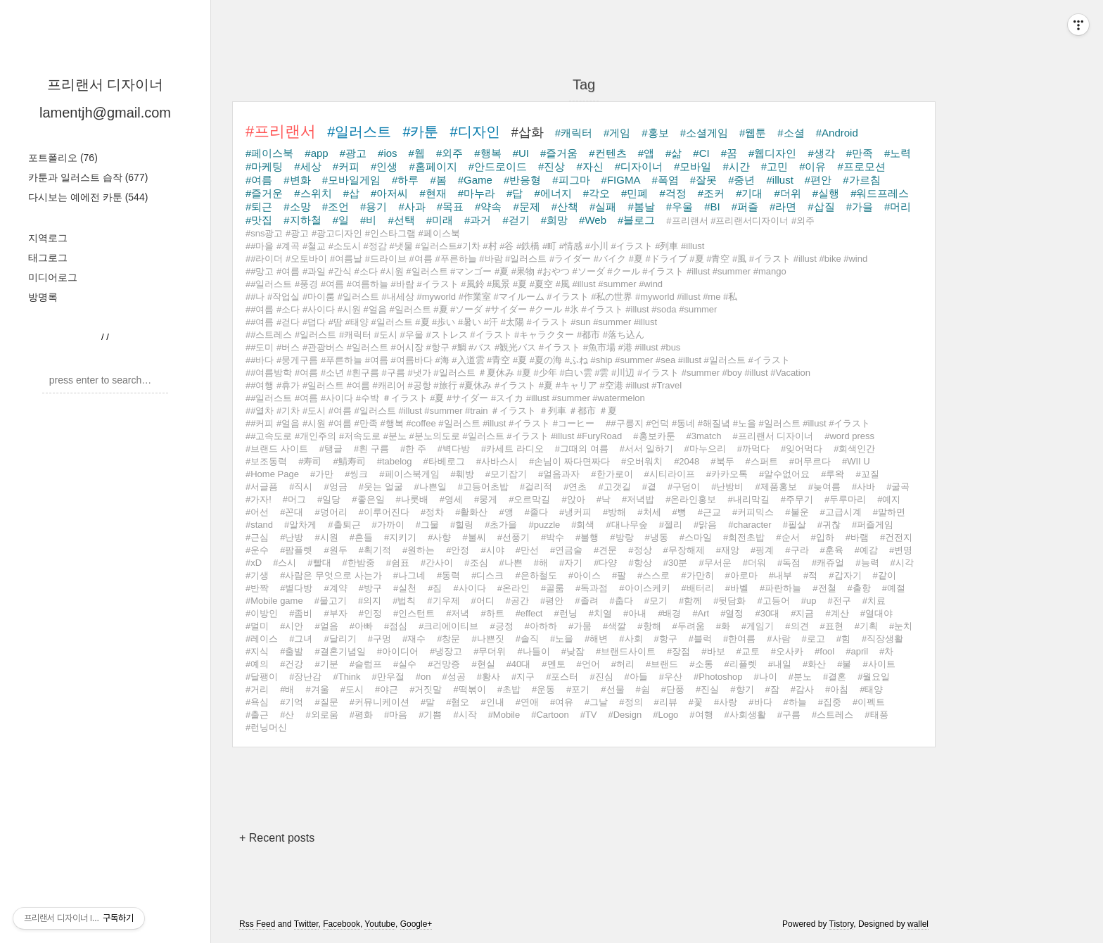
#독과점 (591, 588)
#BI (712, 207)
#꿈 (729, 153)
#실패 (602, 207)
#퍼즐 (745, 207)
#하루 (405, 180)
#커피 (346, 166)
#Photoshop (718, 676)
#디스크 (487, 575)
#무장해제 (684, 550)
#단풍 (672, 689)
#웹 (417, 153)
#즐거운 (264, 193)
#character (749, 524)
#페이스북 (269, 153)
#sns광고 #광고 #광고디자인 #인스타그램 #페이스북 (353, 233)
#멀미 (257, 626)
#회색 (582, 524)
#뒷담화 (729, 600)
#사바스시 (497, 461)
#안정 (457, 550)
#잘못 (703, 180)
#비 (368, 220)
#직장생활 (882, 638)
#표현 (831, 626)
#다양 (605, 562)
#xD (254, 562)
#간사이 (437, 562)
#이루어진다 (384, 512)
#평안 (551, 600)
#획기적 (375, 550)
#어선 (257, 512)
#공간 (517, 600)
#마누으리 (705, 448)
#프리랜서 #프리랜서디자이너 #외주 (740, 220)
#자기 (570, 562)
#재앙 (727, 550)
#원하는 (418, 550)
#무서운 (715, 562)
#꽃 (696, 702)
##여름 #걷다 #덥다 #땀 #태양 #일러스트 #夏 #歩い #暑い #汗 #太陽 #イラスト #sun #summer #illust (451, 322)
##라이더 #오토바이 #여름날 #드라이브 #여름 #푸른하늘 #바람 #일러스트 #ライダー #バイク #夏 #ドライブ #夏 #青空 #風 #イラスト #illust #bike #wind (556, 258)
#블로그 (636, 220)
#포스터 (562, 676)
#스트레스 (832, 714)
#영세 (451, 499)
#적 (810, 575)
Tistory (841, 924)
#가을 (859, 207)
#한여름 (739, 638)
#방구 (370, 588)
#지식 (257, 651)
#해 (541, 562)
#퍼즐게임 (872, 524)
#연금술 (566, 550)
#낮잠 (573, 651)
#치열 (600, 613)
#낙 (604, 499)
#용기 (373, 207)
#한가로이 (611, 474)
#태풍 (876, 714)
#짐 (435, 588)
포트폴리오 (63, 157)
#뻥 (679, 512)
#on (423, 676)
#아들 (636, 676)
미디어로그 (52, 277)
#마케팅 (264, 166)
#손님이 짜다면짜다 (569, 461)
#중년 (741, 180)
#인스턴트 (414, 613)
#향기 (741, 689)
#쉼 (643, 689)
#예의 (257, 664)
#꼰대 (291, 512)
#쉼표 (397, 562)
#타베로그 (444, 461)
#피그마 (570, 180)
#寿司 (309, 461)
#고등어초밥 (483, 486)
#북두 (722, 461)
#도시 (352, 689)
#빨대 (319, 562)
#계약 (335, 588)
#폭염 (664, 180)
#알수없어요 (784, 474)
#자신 (589, 166)
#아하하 (541, 626)
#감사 (802, 689)
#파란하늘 (780, 588)
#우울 (679, 207)
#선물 (612, 689)
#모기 (656, 600)
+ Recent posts (276, 838)
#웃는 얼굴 (381, 486)
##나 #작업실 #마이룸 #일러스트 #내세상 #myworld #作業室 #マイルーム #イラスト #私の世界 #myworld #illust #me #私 (491, 296)
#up (809, 600)
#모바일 (692, 166)
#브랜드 (662, 664)
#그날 (596, 702)
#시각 (902, 562)
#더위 (787, 193)
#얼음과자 (559, 474)
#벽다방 (454, 448)
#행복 (487, 153)
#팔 (619, 575)
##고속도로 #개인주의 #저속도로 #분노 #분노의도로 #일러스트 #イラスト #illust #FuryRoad (434, 436)
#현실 (483, 664)
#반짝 (257, 588)
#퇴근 (259, 207)
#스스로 (653, 575)
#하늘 (795, 702)
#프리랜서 (281, 131)
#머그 (294, 499)
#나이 (765, 676)
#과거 (477, 220)
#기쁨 (430, 714)
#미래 (439, 220)
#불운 (796, 512)
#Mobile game (274, 600)
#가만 (321, 474)
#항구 (665, 638)
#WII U (856, 461)
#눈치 (900, 626)
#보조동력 (266, 461)
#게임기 (757, 626)
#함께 (690, 600)
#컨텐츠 (607, 153)
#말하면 (889, 512)
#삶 (673, 153)
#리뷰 (665, 702)
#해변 (596, 638)
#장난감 (305, 676)
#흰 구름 (371, 448)
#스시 (284, 562)
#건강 (291, 664)
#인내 (492, 702)
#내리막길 (748, 499)
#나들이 (533, 651)
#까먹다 (753, 448)
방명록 (43, 297)
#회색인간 (854, 448)
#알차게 (300, 524)
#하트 (492, 613)
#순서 (787, 537)
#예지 (888, 499)
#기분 (326, 664)
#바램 (857, 537)
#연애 (527, 702)
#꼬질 (867, 474)
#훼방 (462, 474)
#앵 (506, 512)
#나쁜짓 (487, 638)
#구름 (789, 714)
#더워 (754, 562)
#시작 (464, 714)
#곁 (649, 486)
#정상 (639, 550)
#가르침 (861, 180)
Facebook (341, 924)
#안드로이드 (497, 166)
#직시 (300, 486)
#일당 (328, 499)
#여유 (561, 702)
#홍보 (655, 133)
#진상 (551, 166)
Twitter (306, 924)
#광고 (353, 153)
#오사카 (787, 651)
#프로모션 (861, 166)
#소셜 (790, 133)
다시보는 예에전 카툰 (88, 197)
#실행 (825, 193)
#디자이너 (639, 166)
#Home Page (272, 474)
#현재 (432, 193)
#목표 (450, 207)
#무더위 (489, 651)
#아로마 (741, 575)
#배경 (669, 613)
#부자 (335, 613)
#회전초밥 (744, 537)
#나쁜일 (430, 486)
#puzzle (544, 524)
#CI (701, 153)
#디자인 (475, 131)
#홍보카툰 (654, 436)
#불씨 (473, 537)
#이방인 (262, 613)
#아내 (634, 613)
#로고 (813, 638)
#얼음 (326, 626)
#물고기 (330, 600)
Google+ (416, 924)
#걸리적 (536, 486)
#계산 (836, 613)
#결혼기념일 (339, 651)
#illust (779, 180)
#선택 (401, 220)
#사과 (411, 207)
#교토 (748, 651)
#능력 (867, 562)
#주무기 (797, 499)
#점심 (395, 626)
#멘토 (553, 664)
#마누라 (476, 193)
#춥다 (621, 600)
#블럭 (700, 638)
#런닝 (565, 613)
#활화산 (471, 512)
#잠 (772, 689)
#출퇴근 (344, 524)
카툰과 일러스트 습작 (88, 177)
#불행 (587, 537)
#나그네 (409, 575)
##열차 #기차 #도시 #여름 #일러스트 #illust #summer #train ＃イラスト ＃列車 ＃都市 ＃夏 (431, 410)
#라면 (783, 207)
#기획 (866, 626)
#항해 (649, 626)
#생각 (821, 153)
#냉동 (656, 537)
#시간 (735, 166)
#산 (287, 714)
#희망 (554, 220)
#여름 (259, 180)
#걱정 (672, 193)
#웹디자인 (772, 153)
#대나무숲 (627, 524)
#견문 (605, 550)
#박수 (552, 537)
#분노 (800, 676)
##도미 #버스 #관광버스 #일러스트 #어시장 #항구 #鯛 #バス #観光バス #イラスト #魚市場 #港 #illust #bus (463, 347)
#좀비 (300, 613)
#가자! (259, 499)
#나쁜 (511, 562)
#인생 (384, 166)
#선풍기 (513, 537)
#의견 (796, 626)
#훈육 (831, 550)
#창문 (448, 638)
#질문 (326, 702)
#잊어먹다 (801, 448)
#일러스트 (359, 131)
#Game (475, 180)
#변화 (296, 180)
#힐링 (461, 524)
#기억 (291, 702)
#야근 (386, 689)
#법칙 (404, 600)
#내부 (780, 575)
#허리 (623, 664)
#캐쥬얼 (828, 562)
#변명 (900, 550)
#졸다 (536, 512)
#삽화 (527, 132)
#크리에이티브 (448, 626)
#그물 (427, 524)
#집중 (829, 702)
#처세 (649, 512)
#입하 (822, 537)
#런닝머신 (266, 727)
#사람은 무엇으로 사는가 (330, 575)
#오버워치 (642, 461)
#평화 (361, 714)
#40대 (518, 664)
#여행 (701, 714)
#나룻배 (412, 499)
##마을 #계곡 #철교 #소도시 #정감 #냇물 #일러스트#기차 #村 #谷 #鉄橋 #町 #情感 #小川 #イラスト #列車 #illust (475, 246)
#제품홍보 (775, 486)
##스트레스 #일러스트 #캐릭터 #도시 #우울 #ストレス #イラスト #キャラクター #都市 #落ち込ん (445, 334)
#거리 (257, 689)
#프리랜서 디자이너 (772, 436)
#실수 (404, 664)
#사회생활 (745, 714)
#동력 (448, 575)
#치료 (874, 600)
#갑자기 (845, 575)
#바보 (713, 651)
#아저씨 (389, 193)
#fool (824, 651)
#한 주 (413, 448)
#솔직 (527, 638)
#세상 (307, 166)
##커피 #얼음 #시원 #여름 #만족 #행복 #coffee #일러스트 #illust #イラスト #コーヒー (420, 423)
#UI (521, 153)
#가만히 (697, 575)
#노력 (897, 153)
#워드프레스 (879, 193)
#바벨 (736, 588)
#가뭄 (580, 626)
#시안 (291, 626)
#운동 (543, 689)
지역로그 (48, 237)
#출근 (257, 714)
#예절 (893, 588)
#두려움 (688, 626)
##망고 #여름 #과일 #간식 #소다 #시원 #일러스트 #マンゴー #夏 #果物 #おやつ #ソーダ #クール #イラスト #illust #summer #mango (516, 271)
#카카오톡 (727, 474)
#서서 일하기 (646, 448)
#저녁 (457, 613)
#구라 (796, 550)
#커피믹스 (753, 512)
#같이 (884, 575)
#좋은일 (368, 499)
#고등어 (773, 600)
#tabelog (394, 461)
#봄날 (640, 207)
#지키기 (400, 537)
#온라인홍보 (690, 499)
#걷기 (515, 220)
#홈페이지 (433, 166)
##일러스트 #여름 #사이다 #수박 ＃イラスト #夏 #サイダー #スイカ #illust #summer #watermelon (445, 398)
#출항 (859, 588)
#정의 (630, 702)
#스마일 (696, 537)
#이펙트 (869, 702)
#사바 (863, 486)
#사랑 (725, 702)
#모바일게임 (351, 180)
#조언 (335, 207)
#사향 (439, 537)
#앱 (646, 153)
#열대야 (876, 613)
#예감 (866, 550)
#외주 (449, 153)
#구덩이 (684, 486)
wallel (918, 924)
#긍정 (501, 626)
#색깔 (614, 626)
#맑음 (705, 524)
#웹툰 (752, 133)
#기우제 (443, 600)
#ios (387, 153)
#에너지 (552, 193)
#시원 (326, 537)
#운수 (257, 550)
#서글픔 (262, 486)
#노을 (561, 638)
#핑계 (762, 550)
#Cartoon (549, 714)
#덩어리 (330, 512)
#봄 (438, 180)
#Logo (665, 714)
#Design (625, 714)
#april (857, 651)
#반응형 (522, 180)
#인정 (370, 613)
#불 (844, 664)
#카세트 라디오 (512, 448)
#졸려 (586, 600)
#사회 (630, 638)
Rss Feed (257, 924)
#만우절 (388, 676)
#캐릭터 (573, 133)
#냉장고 (446, 651)
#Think (346, 676)
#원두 (335, 550)
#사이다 (469, 588)
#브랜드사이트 (626, 651)
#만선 (527, 550)
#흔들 (361, 537)
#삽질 (821, 207)
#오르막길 (529, 499)
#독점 (789, 562)
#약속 (488, 207)
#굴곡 (898, 486)
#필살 (794, 524)
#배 (287, 689)
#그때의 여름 (581, 448)
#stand (259, 524)
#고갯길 (614, 486)
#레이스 (262, 638)
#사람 (778, 638)
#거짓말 (425, 689)
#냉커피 (575, 512)
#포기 (577, 689)
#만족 (859, 153)
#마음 (395, 714)
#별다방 (296, 588)
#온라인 (513, 588)
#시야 (492, 550)
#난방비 (727, 486)
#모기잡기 (506, 474)
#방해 (614, 512)
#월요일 (873, 676)
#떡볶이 (469, 689)
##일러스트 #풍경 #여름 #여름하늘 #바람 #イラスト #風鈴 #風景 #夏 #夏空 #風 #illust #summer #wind (454, 284)
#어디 (483, 600)
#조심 (475, 562)
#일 (341, 220)
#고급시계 (841, 512)
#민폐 (634, 193)
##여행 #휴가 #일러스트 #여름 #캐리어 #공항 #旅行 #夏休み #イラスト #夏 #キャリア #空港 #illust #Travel (464, 385)
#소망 (296, 207)
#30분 (675, 562)
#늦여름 (824, 486)
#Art (700, 613)
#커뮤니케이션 (379, 702)
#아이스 (584, 575)
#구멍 (379, 638)
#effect (529, 613)
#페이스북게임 (409, 474)
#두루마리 (845, 499)
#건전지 (896, 537)
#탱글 (331, 448)
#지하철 (302, 220)
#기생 (257, 575)
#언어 (588, 664)
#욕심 (257, 702)
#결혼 (834, 676)
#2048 (686, 461)
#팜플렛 (296, 550)
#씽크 (356, 474)
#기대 (749, 193)
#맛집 (259, 220)
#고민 (774, 166)
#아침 (836, 689)
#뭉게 (485, 499)
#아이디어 (398, 651)
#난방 (291, 537)
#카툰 (420, 131)
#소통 (701, 664)
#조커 (711, 193)
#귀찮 (829, 524)
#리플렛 (741, 664)
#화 (723, 626)
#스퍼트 (762, 461)
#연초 (575, 486)
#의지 (369, 600)
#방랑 (621, 537)
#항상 (639, 562)
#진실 (707, 689)
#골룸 (552, 588)
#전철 (824, 588)
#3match (704, 436)
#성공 (453, 676)
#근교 (709, 512)
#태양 (871, 689)
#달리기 (340, 638)
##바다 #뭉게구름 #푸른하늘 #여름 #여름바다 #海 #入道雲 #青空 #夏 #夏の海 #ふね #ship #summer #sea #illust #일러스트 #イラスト (518, 360)
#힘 (843, 638)
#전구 (838, 600)
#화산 (814, 664)
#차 (886, 651)
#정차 (432, 512)
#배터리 (698, 588)
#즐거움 (559, 153)
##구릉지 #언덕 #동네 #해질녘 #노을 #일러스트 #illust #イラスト (738, 423)
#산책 (565, 207)
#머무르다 (810, 461)
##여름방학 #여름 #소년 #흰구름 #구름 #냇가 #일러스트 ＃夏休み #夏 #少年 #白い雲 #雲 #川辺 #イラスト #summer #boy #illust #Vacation (528, 372)
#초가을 (501, 524)
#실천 (404, 588)
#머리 (897, 207)
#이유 (812, 166)
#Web (592, 220)
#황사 (488, 676)
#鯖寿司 (349, 461)
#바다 (760, 702)
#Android (837, 133)
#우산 (670, 676)
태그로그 (48, 257)
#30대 (767, 613)
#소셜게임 (704, 133)
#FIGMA (621, 180)
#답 (514, 193)
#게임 (617, 133)
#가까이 (388, 524)
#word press (849, 436)
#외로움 (321, 714)
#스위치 (312, 193)
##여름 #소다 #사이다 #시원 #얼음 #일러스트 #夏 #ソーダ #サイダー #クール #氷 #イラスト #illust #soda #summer (481, 309)
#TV (588, 714)
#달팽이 (262, 676)
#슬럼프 (366, 664)
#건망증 (444, 664)
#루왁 (832, 474)
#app (316, 153)
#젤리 (670, 524)
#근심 (257, 537)
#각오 (596, 193)
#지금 (802, 613)
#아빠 (361, 626)
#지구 (523, 676)
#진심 (601, 676)
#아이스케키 (644, 588)
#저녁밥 (638, 499)
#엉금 (335, 486)
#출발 (291, 651)
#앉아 (573, 499)
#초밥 (509, 689)
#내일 (779, 664)
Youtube (379, 924)
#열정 (732, 613)
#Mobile (504, 714)
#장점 (678, 651)
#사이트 (878, 664)
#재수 (414, 638)
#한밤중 (359, 562)
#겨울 (317, 689)
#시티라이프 (669, 474)
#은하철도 (535, 575)
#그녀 (300, 638)
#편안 (818, 180)
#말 (428, 702)
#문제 (526, 207)
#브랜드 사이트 (277, 448)
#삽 (351, 193)
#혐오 (457, 702)
